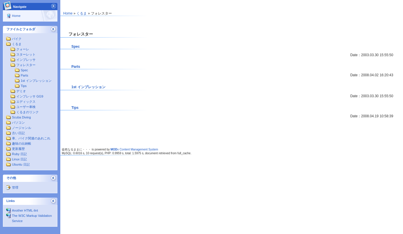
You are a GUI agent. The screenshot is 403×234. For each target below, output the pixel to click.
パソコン (18, 122)
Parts (24, 75)
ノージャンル (21, 128)
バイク (17, 38)
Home (16, 15)
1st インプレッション (36, 80)
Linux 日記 (19, 159)
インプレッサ (26, 59)
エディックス (26, 101)
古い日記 (18, 133)
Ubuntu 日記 (21, 164)
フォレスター (26, 65)
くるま (17, 44)
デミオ (21, 91)
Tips (24, 86)
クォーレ (22, 49)
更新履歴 (18, 148)
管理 (15, 187)
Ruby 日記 (19, 154)
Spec (24, 70)
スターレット (26, 54)
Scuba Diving (21, 117)
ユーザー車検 (26, 107)
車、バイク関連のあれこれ (31, 138)
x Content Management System (134, 149)
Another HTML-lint (25, 210)
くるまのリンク (27, 112)
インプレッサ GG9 (29, 96)
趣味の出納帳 (21, 143)
